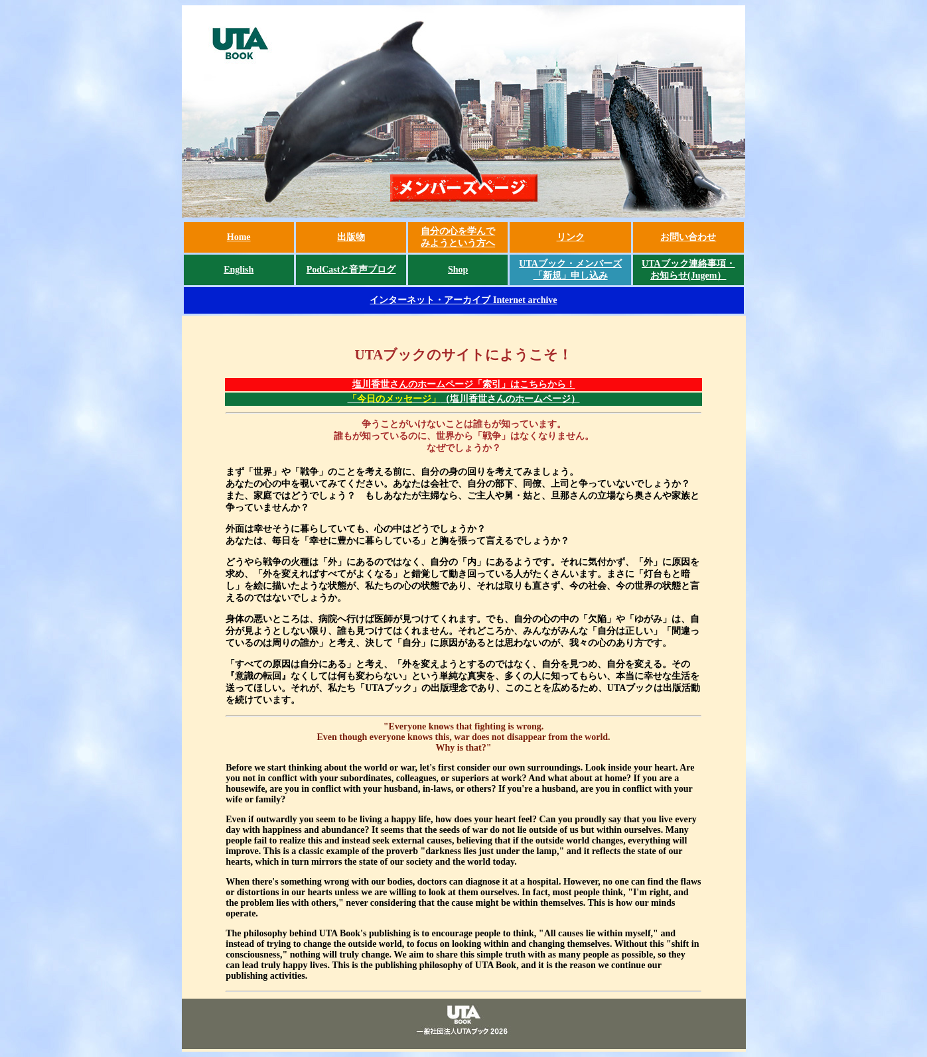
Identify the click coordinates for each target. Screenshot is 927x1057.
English (238, 270)
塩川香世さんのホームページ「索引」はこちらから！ (463, 384)
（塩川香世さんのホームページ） (464, 399)
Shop (458, 270)
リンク (571, 237)
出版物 (351, 237)
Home (239, 237)
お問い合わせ (688, 237)
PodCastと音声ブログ (351, 270)
